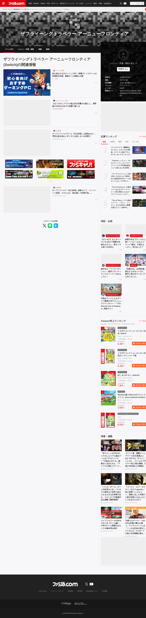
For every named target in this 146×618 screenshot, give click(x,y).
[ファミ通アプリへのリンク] (66, 603)
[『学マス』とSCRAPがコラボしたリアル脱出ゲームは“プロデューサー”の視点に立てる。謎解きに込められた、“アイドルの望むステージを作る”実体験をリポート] (111, 445)
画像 (40, 49)
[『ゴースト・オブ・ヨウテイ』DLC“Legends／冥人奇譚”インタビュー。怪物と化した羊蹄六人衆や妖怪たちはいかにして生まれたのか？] (135, 479)
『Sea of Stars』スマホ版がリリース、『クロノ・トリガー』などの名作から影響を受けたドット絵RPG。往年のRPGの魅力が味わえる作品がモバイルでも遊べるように (121, 204)
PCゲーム (54, 3)
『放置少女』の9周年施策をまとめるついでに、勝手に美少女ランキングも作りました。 (135, 273)
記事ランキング (109, 136)
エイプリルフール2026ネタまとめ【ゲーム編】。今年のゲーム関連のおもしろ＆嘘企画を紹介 (111, 524)
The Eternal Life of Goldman (114, 295)
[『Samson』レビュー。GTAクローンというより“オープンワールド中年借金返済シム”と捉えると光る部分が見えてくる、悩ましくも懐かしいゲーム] (139, 163)
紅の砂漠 (58, 131)
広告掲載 (104, 591)
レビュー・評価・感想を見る (122, 63)
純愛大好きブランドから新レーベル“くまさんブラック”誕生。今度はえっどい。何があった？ (135, 243)
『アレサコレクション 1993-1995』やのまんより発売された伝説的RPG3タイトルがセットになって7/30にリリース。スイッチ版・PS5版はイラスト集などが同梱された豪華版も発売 (121, 177)
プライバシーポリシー (57, 591)
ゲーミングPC (59, 70)
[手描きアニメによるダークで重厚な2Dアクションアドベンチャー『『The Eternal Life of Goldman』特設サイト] (111, 289)
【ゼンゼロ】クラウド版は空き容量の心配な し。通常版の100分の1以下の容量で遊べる (74, 105)
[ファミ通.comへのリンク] (16, 3)
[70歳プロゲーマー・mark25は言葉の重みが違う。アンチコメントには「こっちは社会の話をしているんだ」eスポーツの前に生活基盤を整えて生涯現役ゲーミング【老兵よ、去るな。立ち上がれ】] (135, 512)
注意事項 (79, 591)
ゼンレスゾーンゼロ (61, 101)
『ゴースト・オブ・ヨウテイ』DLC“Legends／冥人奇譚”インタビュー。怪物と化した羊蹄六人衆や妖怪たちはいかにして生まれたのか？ (135, 493)
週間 (119, 142)
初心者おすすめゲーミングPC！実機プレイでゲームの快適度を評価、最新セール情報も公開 (74, 75)
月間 (126, 142)
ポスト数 (135, 142)
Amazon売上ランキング (113, 321)
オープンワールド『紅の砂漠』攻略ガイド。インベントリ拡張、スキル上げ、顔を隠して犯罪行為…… (74, 191)
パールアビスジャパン (59, 139)
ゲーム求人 (80, 3)
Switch (42, 3)
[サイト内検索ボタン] (137, 3)
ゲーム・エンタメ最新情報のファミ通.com (16, 9)
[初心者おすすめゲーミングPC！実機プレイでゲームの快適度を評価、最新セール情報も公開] (26, 82)
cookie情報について (92, 591)
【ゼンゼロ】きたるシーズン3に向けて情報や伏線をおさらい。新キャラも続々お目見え (111, 243)
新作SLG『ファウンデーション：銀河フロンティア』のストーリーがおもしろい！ (111, 273)
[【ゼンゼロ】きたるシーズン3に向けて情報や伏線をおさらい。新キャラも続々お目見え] (111, 230)
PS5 (48, 3)
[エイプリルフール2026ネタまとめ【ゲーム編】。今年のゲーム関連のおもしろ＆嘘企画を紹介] (111, 512)
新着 (30, 3)
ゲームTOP (9, 49)
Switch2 (36, 3)
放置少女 (133, 265)
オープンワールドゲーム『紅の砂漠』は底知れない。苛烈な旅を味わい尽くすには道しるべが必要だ (74, 135)
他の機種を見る (129, 83)
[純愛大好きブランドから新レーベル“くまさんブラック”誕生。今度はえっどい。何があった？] (135, 230)
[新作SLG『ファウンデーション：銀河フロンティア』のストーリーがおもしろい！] (111, 260)
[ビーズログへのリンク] (81, 603)
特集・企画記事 (104, 3)
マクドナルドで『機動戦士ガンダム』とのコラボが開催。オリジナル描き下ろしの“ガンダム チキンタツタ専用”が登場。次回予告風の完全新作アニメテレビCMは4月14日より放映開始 (121, 151)
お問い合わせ (43, 591)
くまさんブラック (136, 236)
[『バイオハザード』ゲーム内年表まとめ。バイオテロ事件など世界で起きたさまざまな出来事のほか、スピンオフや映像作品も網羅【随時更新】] (111, 479)
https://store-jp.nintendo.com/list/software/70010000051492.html (131, 93)
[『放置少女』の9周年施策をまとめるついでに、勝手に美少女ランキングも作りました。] (135, 260)
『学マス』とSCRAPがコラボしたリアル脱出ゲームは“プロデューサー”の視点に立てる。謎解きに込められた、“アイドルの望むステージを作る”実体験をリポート (111, 459)
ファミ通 (55, 79)
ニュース (89, 3)
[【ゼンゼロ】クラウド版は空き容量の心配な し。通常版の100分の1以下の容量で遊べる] (26, 112)
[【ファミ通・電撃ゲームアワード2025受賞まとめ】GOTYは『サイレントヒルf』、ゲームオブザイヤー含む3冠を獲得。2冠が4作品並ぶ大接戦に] (135, 445)
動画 (95, 3)
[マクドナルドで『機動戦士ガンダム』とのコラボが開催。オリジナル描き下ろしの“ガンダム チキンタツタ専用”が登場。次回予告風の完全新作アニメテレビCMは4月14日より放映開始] (139, 150)
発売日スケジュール (67, 3)
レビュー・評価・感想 (26, 49)
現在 (104, 142)
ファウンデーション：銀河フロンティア (114, 265)
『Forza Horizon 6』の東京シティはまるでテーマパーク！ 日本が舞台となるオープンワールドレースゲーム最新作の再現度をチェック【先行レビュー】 (121, 191)
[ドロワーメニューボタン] (3, 3)
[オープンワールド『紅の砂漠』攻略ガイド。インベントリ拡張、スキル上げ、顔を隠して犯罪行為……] (26, 199)
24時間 (112, 142)
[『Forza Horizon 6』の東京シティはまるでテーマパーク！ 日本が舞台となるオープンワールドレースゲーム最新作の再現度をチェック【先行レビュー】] (139, 189)
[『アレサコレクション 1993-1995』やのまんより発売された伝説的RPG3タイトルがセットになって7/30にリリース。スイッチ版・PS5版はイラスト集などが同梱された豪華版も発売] (139, 176)
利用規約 (70, 591)
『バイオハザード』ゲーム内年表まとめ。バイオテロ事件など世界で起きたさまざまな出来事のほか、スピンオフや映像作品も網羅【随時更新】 (111, 493)
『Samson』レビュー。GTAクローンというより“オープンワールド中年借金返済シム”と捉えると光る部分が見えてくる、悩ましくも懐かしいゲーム (121, 164)
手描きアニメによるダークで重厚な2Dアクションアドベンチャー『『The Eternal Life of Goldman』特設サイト (111, 303)
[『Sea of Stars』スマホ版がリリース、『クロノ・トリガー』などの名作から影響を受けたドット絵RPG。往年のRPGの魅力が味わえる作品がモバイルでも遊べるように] (139, 203)
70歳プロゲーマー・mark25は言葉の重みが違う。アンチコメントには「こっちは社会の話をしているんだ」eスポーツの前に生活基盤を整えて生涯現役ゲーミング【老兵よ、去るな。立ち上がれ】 (135, 527)
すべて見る (142, 136)
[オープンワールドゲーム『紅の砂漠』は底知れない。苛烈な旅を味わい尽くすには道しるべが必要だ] (26, 142)
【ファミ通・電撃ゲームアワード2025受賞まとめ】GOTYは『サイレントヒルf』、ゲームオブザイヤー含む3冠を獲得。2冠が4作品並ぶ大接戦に (135, 459)
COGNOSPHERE (57, 109)
